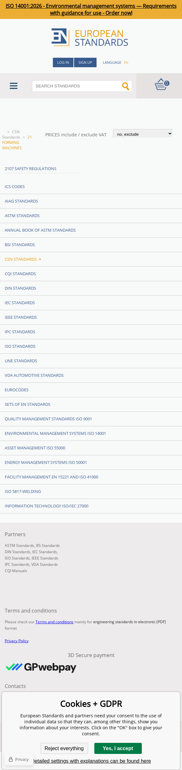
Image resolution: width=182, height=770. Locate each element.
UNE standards (21, 361)
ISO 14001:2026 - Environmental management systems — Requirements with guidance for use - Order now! (91, 9)
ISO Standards (20, 346)
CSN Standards (11, 134)
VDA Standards (44, 564)
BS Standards (48, 545)
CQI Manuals (16, 570)
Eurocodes (16, 390)
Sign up (85, 62)
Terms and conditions (54, 622)
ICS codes (15, 186)
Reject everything (64, 748)
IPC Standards (20, 332)
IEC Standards (20, 302)
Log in (63, 62)
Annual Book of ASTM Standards (40, 230)
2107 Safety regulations (30, 168)
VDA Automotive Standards (34, 375)
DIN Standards (20, 288)
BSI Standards (20, 244)
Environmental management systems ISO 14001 (55, 433)
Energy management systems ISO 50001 (46, 462)
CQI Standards (20, 273)
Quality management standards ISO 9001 (48, 419)
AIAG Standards (21, 201)
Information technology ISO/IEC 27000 (46, 506)
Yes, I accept (118, 748)
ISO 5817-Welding (23, 491)
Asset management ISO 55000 (35, 448)
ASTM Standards (22, 215)
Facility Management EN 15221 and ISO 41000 (51, 477)
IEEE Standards (21, 317)
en (126, 62)
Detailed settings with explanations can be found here (91, 761)
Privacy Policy (16, 640)
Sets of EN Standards (27, 404)
